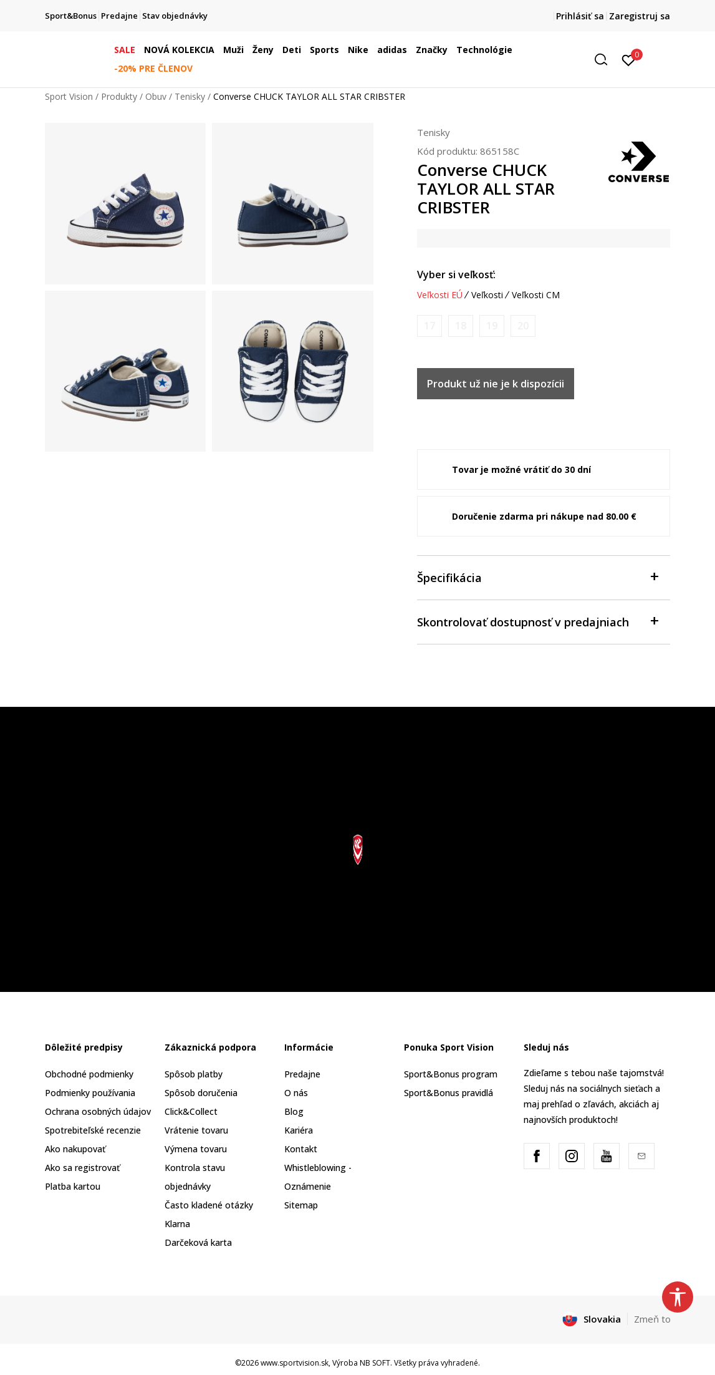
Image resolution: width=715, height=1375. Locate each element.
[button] (605, 59)
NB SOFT (375, 1363)
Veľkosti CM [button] (536, 295)
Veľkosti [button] (487, 295)
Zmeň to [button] (652, 1319)
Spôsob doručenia (201, 1093)
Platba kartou (72, 1186)
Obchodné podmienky (89, 1074)
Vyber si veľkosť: (456, 274)
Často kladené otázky (209, 1205)
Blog (294, 1111)
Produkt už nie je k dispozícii (495, 384)
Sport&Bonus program (450, 1074)
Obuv (155, 96)
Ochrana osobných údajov (98, 1111)
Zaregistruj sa (639, 16)
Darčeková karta (198, 1242)
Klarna (177, 1224)
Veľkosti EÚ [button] (440, 295)
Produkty (119, 96)
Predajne (302, 1074)
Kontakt (300, 1149)
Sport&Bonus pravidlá (448, 1093)
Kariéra (298, 1130)
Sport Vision (69, 96)
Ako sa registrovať (82, 1167)
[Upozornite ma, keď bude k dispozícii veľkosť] (429, 326)
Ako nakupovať (75, 1149)
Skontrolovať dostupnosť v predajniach (537, 621)
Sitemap (301, 1205)
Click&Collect (191, 1111)
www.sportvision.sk (295, 1363)
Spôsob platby (194, 1074)
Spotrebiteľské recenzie (93, 1130)
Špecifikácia (537, 576)
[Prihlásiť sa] (628, 59)
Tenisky (190, 96)
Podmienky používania (90, 1093)
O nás (296, 1093)
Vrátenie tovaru (196, 1130)
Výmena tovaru (196, 1149)
